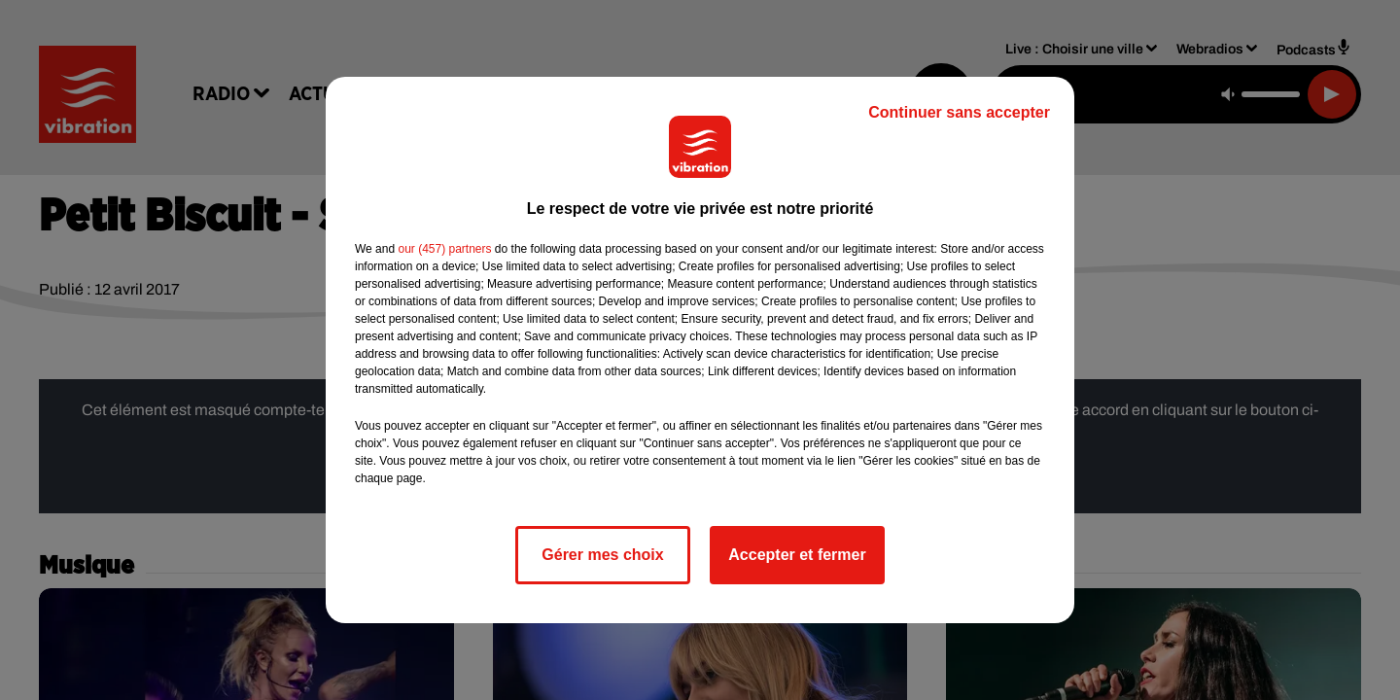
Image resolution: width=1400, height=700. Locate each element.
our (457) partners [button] (444, 249)
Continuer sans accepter (959, 112)
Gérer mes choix (602, 554)
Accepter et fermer (796, 554)
